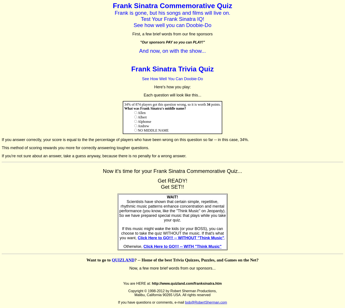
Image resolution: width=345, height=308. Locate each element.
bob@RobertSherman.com (206, 302)
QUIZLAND (123, 260)
